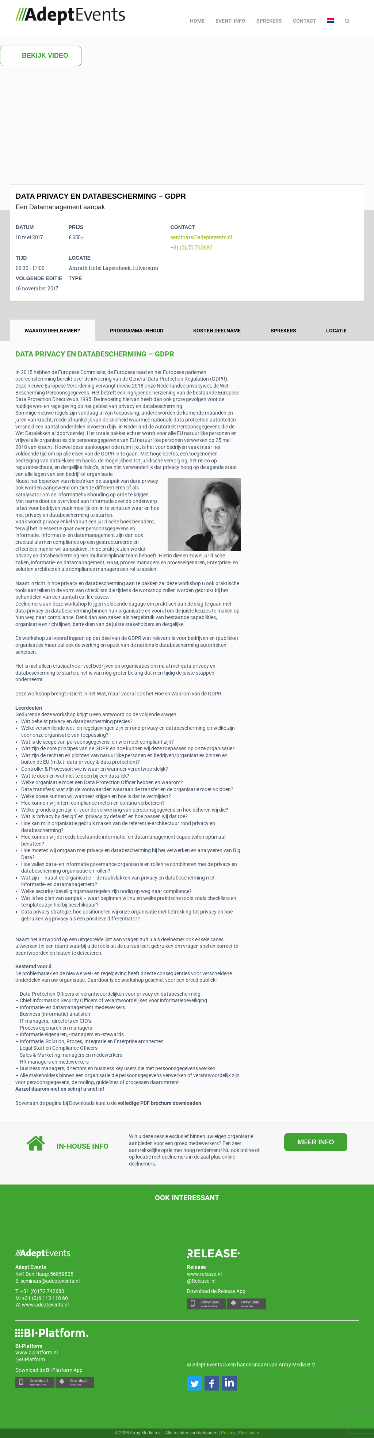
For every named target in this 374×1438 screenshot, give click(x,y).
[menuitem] (330, 21)
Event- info (230, 21)
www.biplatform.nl (36, 1352)
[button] (194, 1383)
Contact (304, 21)
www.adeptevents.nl (45, 1305)
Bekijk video (40, 56)
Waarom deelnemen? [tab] (52, 330)
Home (197, 21)
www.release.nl (204, 1274)
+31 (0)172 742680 (192, 247)
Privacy (228, 1432)
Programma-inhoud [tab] (136, 330)
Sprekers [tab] (283, 330)
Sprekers (269, 21)
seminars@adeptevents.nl (201, 237)
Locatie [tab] (336, 330)
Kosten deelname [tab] (217, 330)
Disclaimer (249, 1432)
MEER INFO (315, 1142)
